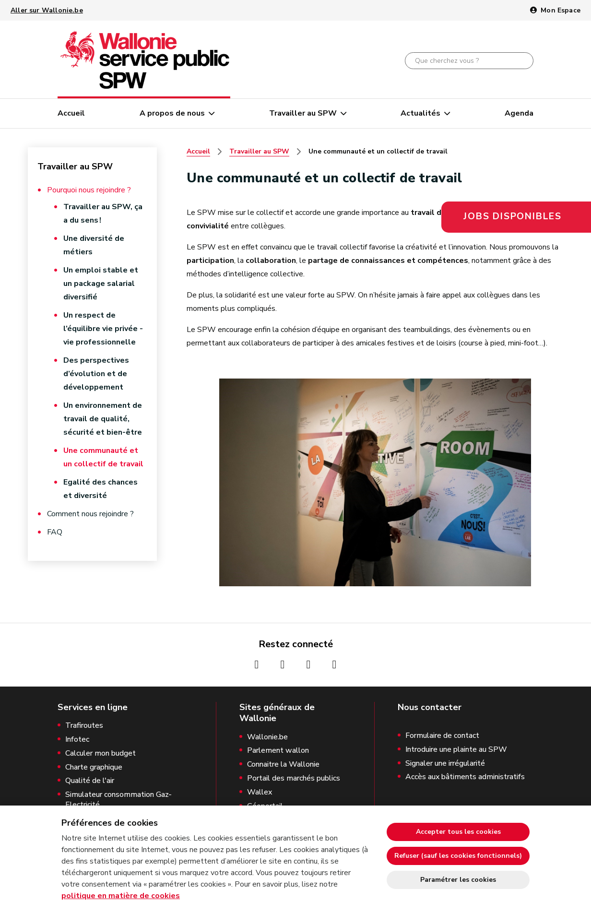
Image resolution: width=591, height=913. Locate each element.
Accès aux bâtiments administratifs (465, 777)
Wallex (259, 792)
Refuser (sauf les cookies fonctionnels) (458, 855)
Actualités (420, 113)
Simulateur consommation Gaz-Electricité (118, 800)
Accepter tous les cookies (458, 831)
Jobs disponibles (512, 216)
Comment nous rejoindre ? (90, 514)
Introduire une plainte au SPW (456, 750)
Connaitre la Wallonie (283, 764)
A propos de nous (172, 113)
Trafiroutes (84, 726)
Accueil (71, 113)
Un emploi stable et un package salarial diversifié (100, 283)
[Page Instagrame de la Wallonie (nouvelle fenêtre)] (282, 664)
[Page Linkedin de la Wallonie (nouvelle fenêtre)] (334, 664)
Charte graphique (93, 767)
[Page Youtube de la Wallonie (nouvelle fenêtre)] (308, 664)
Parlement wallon (278, 751)
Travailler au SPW (303, 113)
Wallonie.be (267, 737)
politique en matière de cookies (120, 895)
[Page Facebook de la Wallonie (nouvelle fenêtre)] (256, 664)
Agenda (519, 113)
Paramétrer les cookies (458, 879)
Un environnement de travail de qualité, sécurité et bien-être (102, 419)
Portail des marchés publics (293, 778)
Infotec (77, 740)
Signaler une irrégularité (445, 764)
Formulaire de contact (442, 736)
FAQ (54, 532)
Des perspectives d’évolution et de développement (96, 373)
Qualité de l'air (89, 781)
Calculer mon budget (100, 753)
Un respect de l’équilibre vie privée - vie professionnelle (103, 328)
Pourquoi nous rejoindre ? (89, 190)
